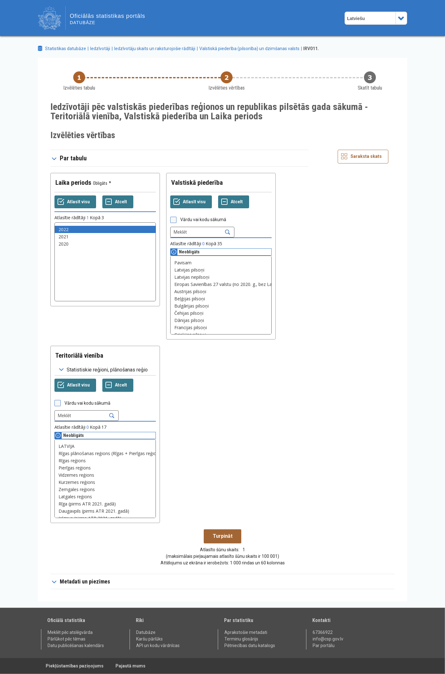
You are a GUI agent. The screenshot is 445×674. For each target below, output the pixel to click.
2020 (105, 243)
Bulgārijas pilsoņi (221, 305)
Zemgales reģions (105, 489)
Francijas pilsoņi (221, 327)
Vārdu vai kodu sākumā (203, 219)
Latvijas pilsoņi (221, 269)
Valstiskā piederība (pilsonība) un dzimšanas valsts (249, 48)
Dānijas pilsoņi (221, 320)
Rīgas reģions (105, 460)
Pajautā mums (130, 665)
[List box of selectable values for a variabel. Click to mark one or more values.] (105, 261)
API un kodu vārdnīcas (158, 645)
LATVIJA (105, 446)
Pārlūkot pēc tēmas (66, 638)
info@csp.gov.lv (328, 638)
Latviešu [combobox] (356, 18)
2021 (105, 236)
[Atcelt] (117, 202)
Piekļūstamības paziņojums (75, 665)
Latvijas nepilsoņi (221, 277)
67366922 (323, 632)
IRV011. (311, 48)
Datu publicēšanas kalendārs (76, 645)
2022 (105, 229)
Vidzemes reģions (105, 475)
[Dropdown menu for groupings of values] (105, 370)
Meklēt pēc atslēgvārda (70, 632)
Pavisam (221, 262)
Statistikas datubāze (65, 48)
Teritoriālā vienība (79, 355)
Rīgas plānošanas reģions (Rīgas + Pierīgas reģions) (105, 453)
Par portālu (324, 645)
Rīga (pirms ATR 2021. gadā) (105, 503)
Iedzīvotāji (100, 48)
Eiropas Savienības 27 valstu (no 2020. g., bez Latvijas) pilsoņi (221, 284)
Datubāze (146, 632)
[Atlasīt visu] (75, 202)
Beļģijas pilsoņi (221, 298)
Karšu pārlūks (149, 638)
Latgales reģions (105, 496)
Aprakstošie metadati (245, 632)
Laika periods (73, 182)
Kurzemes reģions (105, 482)
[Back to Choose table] (79, 81)
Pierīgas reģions (105, 467)
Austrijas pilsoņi (221, 291)
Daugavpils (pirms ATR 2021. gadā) (105, 511)
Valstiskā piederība (197, 182)
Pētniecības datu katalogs (249, 645)
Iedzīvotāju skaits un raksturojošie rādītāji (154, 48)
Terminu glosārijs (241, 638)
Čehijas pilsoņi (221, 313)
